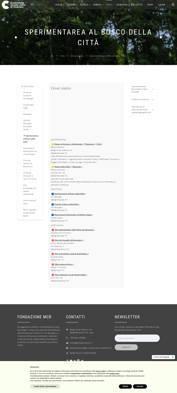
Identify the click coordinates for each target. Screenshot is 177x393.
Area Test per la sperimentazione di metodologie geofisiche (143, 109)
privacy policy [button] (101, 371)
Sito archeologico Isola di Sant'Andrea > (72, 254)
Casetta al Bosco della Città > (67, 204)
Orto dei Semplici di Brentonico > (69, 240)
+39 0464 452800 (78, 337)
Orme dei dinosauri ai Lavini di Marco (29, 176)
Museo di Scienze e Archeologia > (69, 144)
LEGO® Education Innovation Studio (27, 125)
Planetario (27, 114)
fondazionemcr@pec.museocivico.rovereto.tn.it (90, 348)
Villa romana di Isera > (64, 264)
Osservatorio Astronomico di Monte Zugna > (73, 214)
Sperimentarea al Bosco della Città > (70, 193)
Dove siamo (77, 55)
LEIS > (99, 144)
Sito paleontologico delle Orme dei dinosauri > (75, 230)
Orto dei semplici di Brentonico (28, 163)
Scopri (71, 4)
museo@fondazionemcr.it (81, 343)
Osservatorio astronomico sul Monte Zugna (30, 151)
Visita (58, 4)
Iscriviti (126, 347)
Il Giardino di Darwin (143, 99)
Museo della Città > (62, 166)
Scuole (84, 4)
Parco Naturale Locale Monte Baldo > (71, 275)
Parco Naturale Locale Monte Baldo (29, 213)
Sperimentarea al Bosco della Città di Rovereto (143, 89)
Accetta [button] (140, 386)
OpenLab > (77, 166)
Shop (150, 4)
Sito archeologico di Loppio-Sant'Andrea (29, 189)
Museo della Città (28, 106)
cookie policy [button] (114, 373)
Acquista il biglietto (129, 4)
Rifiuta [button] (125, 386)
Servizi (97, 4)
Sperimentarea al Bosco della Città (31, 139)
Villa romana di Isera (29, 202)
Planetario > (90, 144)
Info (109, 4)
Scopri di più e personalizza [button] (45, 386)
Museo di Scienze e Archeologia (28, 95)
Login (162, 4)
